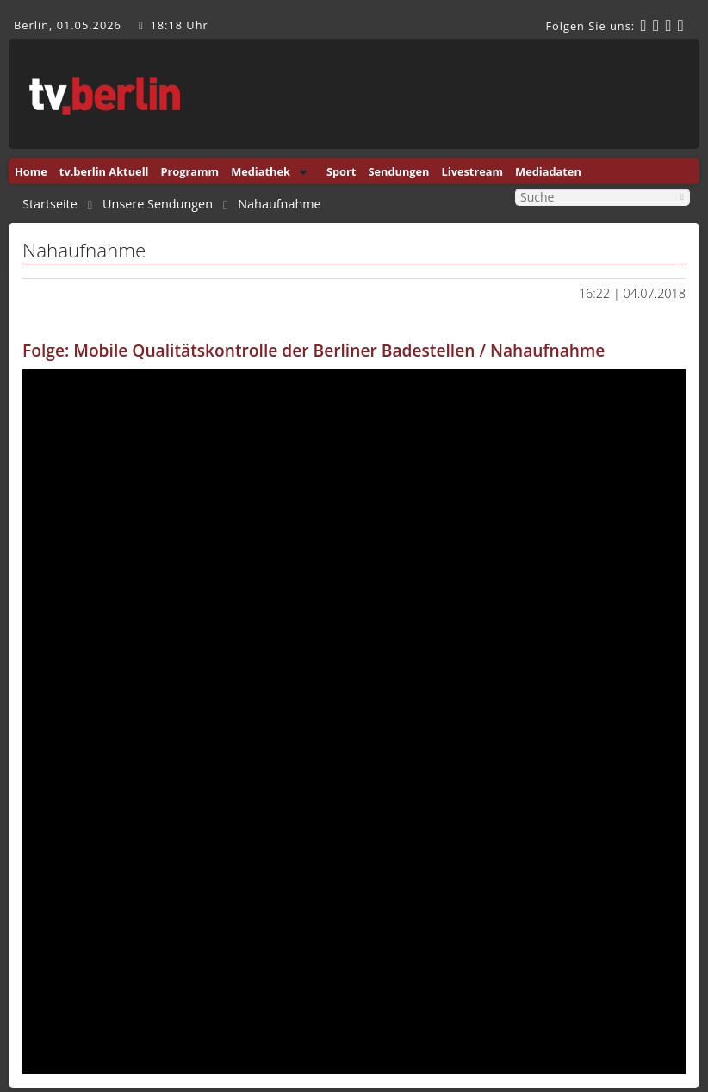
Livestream (473, 171)
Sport (341, 171)
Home (31, 171)
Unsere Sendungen (157, 204)
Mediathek (260, 171)
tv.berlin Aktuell (104, 171)
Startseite (50, 204)
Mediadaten (548, 171)
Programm (189, 171)
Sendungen (398, 171)
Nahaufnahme (279, 204)
